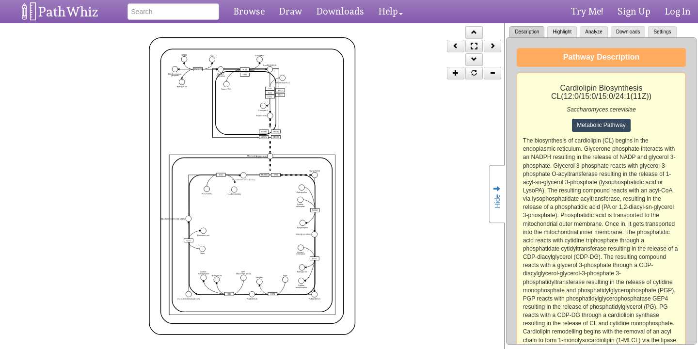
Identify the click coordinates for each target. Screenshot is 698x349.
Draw (290, 11)
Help (391, 11)
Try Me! (587, 11)
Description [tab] (527, 31)
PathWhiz (68, 12)
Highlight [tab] (562, 31)
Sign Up (634, 11)
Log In (678, 11)
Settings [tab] (662, 31)
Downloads (340, 11)
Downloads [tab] (628, 31)
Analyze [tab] (594, 31)
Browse (249, 11)
